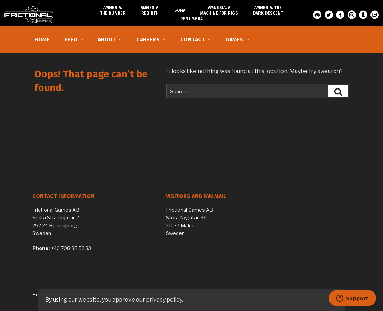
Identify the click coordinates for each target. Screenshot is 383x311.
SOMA (179, 10)
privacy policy (164, 299)
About (110, 39)
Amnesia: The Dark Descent (268, 10)
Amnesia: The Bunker (113, 10)
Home (42, 39)
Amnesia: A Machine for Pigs (219, 10)
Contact (196, 39)
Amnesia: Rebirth (150, 10)
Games (237, 39)
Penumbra (191, 18)
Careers (151, 39)
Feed (75, 39)
